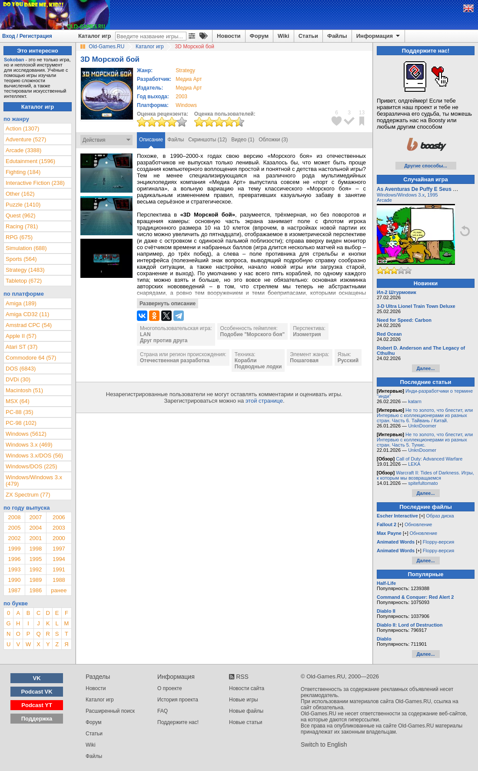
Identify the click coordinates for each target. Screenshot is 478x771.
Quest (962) (21, 215)
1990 (14, 580)
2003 (181, 96)
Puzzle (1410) (23, 204)
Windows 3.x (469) (29, 444)
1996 (14, 559)
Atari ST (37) (21, 347)
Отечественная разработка (174, 360)
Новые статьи (245, 722)
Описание (151, 140)
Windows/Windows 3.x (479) (34, 480)
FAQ (162, 711)
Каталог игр (94, 36)
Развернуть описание (167, 303)
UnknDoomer (422, 425)
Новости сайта (246, 688)
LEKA (414, 464)
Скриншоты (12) (207, 140)
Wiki (283, 36)
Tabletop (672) (24, 280)
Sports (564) (21, 259)
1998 (35, 548)
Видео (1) (242, 140)
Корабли (246, 360)
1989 (35, 580)
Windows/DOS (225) (31, 466)
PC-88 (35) (19, 412)
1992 (35, 569)
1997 (59, 548)
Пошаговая (304, 360)
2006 (59, 517)
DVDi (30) (18, 379)
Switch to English (324, 744)
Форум (259, 36)
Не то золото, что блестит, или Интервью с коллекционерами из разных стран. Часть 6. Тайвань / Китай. (425, 415)
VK (37, 678)
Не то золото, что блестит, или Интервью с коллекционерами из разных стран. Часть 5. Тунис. (425, 439)
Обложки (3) (273, 140)
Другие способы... (425, 165)
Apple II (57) (21, 336)
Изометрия (307, 334)
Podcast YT (36, 705)
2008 (14, 517)
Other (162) (20, 193)
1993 (14, 569)
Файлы (337, 36)
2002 (14, 538)
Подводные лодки (258, 367)
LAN (145, 334)
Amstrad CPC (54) (29, 325)
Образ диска (440, 515)
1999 (14, 548)
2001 (35, 538)
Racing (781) (22, 226)
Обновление (418, 524)
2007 (35, 517)
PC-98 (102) (21, 423)
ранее (58, 590)
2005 (14, 527)
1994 (59, 559)
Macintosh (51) (24, 390)
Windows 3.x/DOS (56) (34, 455)
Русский (348, 360)
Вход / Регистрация (27, 36)
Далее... (425, 368)
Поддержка (37, 718)
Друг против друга (163, 340)
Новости (229, 36)
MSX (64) (18, 401)
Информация (378, 36)
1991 (59, 569)
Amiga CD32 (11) (27, 314)
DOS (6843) (21, 368)
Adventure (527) (26, 139)
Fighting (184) (23, 172)
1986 (35, 590)
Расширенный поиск (110, 711)
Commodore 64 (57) (31, 357)
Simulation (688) (26, 248)
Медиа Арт (189, 79)
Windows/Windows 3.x (401, 194)
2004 (35, 527)
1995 (35, 559)
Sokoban (14, 59)
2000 (59, 538)
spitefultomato (423, 483)
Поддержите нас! (178, 722)
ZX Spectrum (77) (28, 494)
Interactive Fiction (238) (35, 183)
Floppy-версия (438, 541)
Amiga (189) (21, 303)
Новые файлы (246, 711)
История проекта (177, 700)
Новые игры (243, 700)
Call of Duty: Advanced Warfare (429, 458)
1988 (59, 580)
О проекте (169, 688)
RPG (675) (19, 237)
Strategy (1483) (25, 270)
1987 (14, 590)
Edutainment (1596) (30, 161)
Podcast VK (36, 691)
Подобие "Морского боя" (252, 334)
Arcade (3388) (23, 150)
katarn (415, 401)
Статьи (308, 36)
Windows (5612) (26, 434)
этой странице (264, 400)
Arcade (384, 200)
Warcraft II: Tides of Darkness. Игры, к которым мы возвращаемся (425, 475)
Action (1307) (22, 128)
